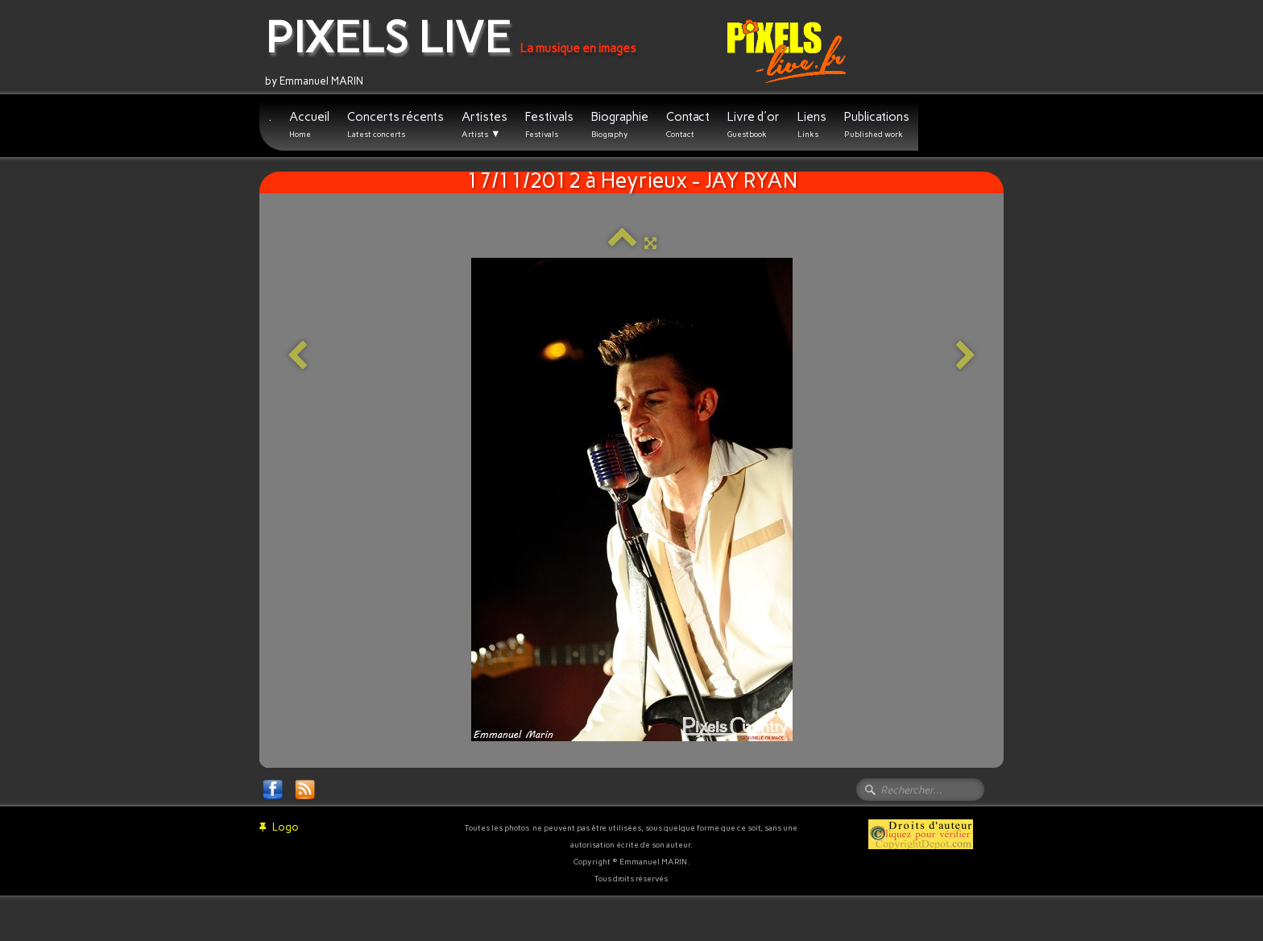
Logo (279, 827)
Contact (688, 124)
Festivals (549, 124)
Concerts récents (395, 124)
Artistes (484, 125)
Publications (876, 124)
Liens (811, 124)
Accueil (309, 124)
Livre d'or (753, 124)
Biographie (619, 124)
